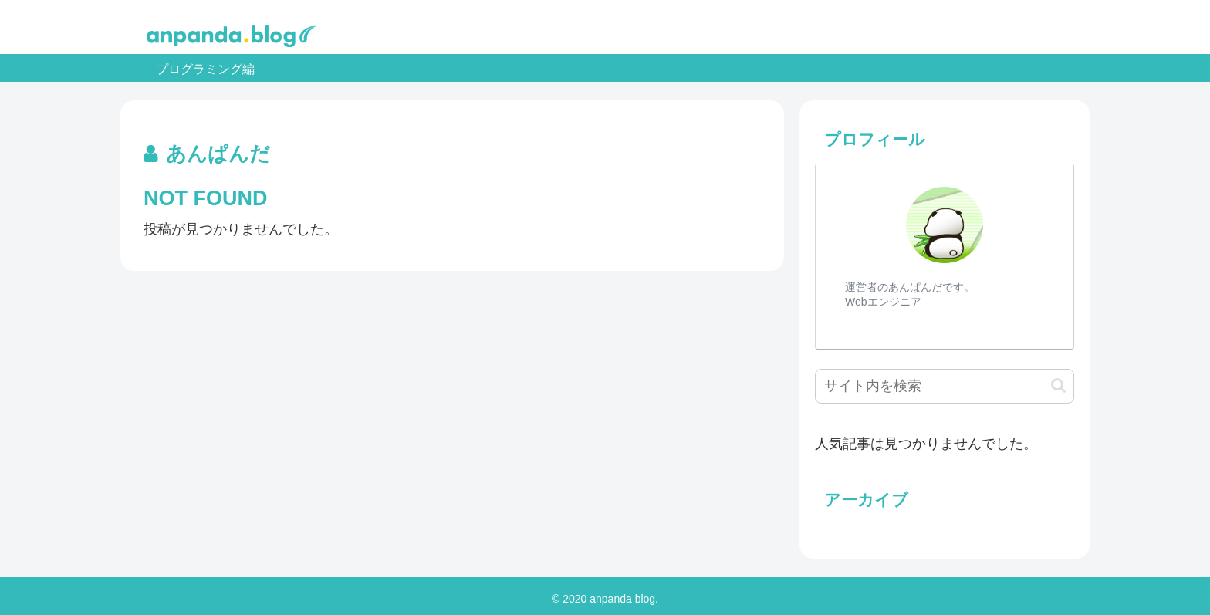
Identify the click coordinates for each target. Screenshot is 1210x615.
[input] (944, 386)
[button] (1058, 385)
